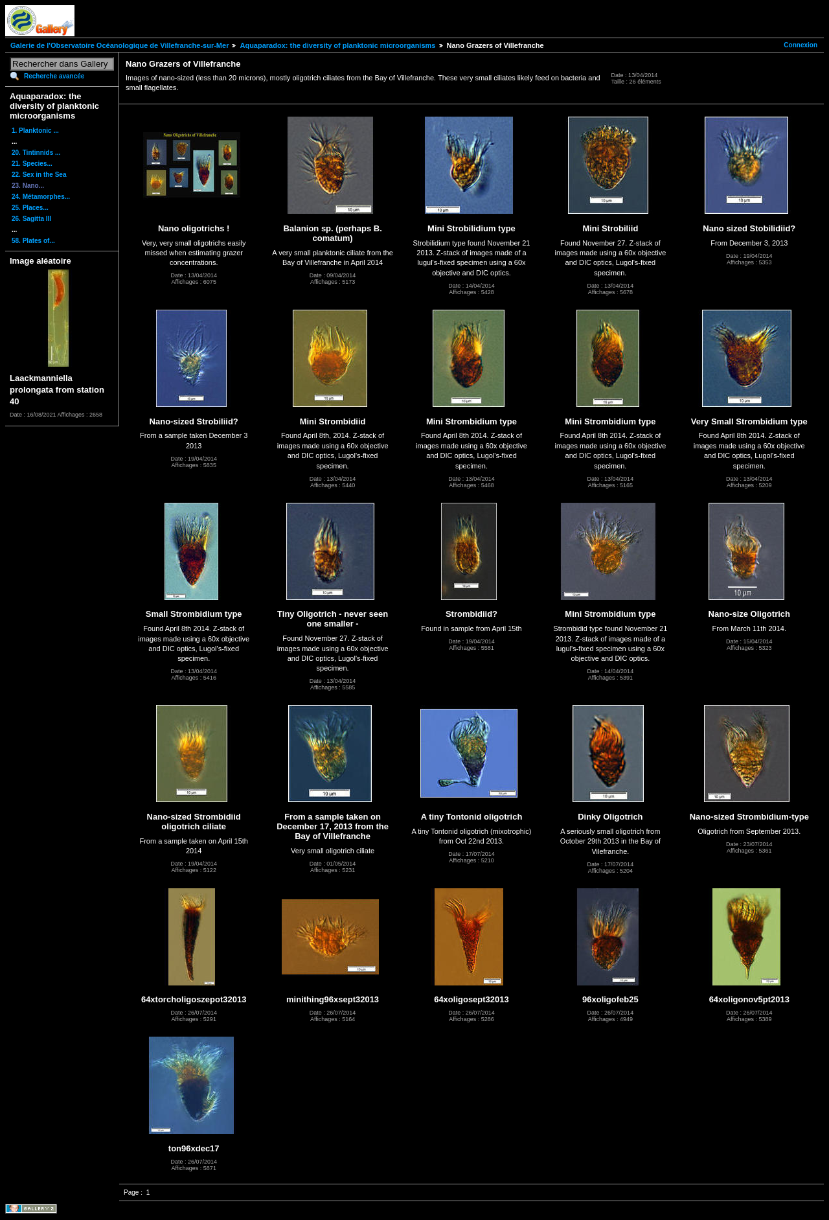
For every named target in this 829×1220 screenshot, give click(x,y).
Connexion (800, 45)
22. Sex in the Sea (39, 174)
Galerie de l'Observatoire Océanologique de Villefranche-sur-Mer (119, 45)
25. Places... (30, 207)
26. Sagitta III (31, 218)
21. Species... (32, 163)
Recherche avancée (54, 76)
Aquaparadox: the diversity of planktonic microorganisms (337, 45)
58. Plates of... (33, 240)
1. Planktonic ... (35, 130)
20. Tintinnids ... (36, 152)
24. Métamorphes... (41, 196)
